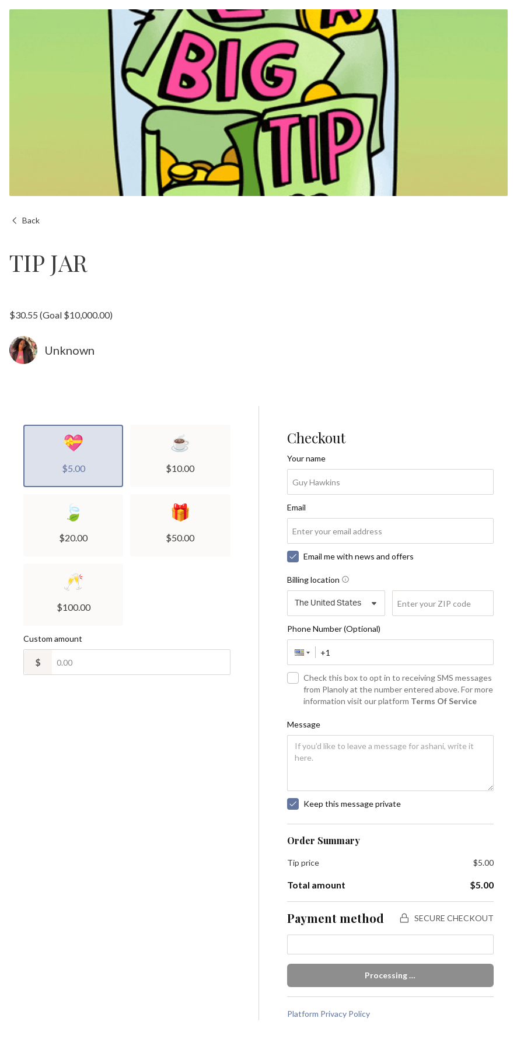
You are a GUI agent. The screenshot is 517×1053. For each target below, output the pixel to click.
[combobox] (336, 603)
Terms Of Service (444, 701)
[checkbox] (293, 556)
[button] (302, 652)
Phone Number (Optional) (333, 629)
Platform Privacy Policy (328, 1014)
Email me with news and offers (358, 556)
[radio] (73, 456)
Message (303, 724)
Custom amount (52, 638)
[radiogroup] (126, 525)
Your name (306, 458)
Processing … (390, 975)
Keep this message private (352, 804)
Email (296, 507)
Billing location (318, 580)
